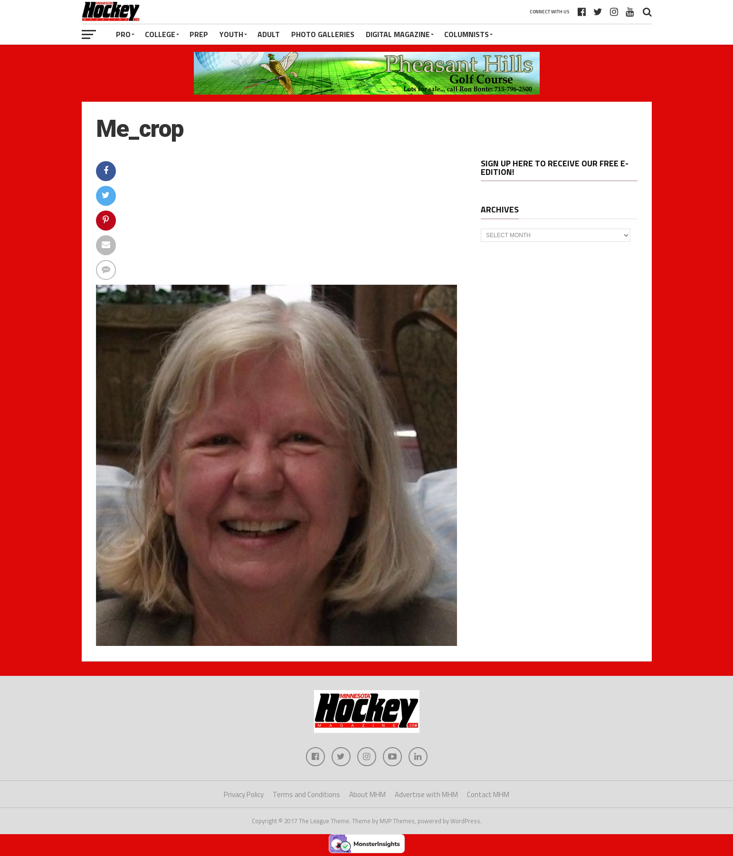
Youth (231, 34)
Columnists (466, 34)
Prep (199, 34)
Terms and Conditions (306, 794)
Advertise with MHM (426, 794)
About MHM (367, 794)
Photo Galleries (322, 34)
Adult (268, 34)
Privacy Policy (244, 794)
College (160, 34)
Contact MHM (488, 794)
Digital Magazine (398, 34)
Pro (123, 34)
